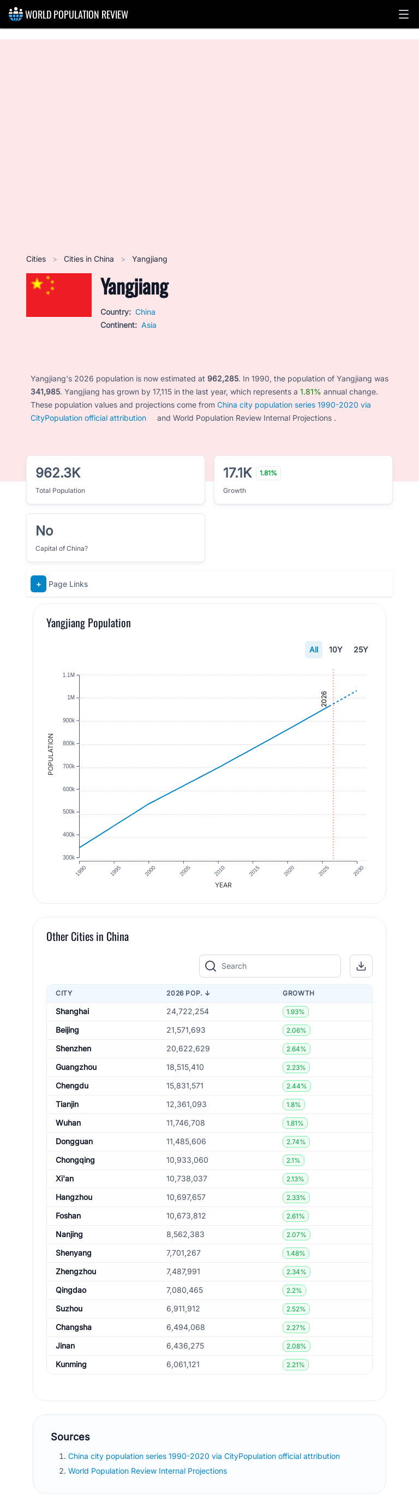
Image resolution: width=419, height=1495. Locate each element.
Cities (37, 258)
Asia (149, 324)
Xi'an (65, 1182)
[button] (404, 14)
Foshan (68, 1219)
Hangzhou (74, 1200)
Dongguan (74, 1145)
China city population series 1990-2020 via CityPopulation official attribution (205, 1459)
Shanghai (72, 1015)
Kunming (71, 1368)
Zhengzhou (76, 1275)
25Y (361, 649)
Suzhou (69, 1312)
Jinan (65, 1349)
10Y (336, 649)
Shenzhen (73, 1052)
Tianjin (67, 1108)
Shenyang (74, 1256)
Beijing (67, 1033)
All (313, 649)
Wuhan (68, 1126)
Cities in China (90, 258)
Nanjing (69, 1238)
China (145, 311)
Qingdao (71, 1293)
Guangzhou (76, 1070)
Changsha (74, 1330)
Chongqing (75, 1163)
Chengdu (72, 1089)
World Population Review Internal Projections (147, 1474)
